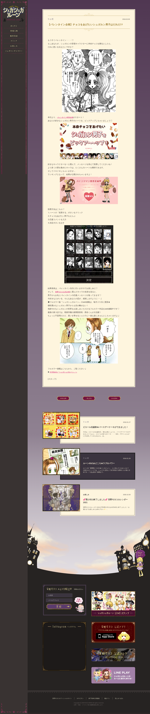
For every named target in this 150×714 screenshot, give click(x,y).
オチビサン (80, 700)
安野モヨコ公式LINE (63, 292)
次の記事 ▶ (111, 399)
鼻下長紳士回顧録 (94, 700)
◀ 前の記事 (67, 399)
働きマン (108, 700)
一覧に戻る (89, 399)
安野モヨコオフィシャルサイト (60, 700)
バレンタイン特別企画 (66, 117)
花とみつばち (120, 700)
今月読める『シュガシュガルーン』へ (65, 372)
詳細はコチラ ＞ (78, 590)
